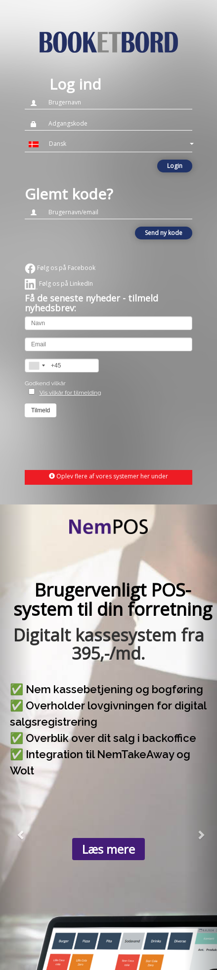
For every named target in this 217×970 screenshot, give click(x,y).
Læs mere (108, 849)
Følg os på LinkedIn (59, 283)
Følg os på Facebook (60, 268)
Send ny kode (163, 233)
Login (174, 166)
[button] (108, 143)
